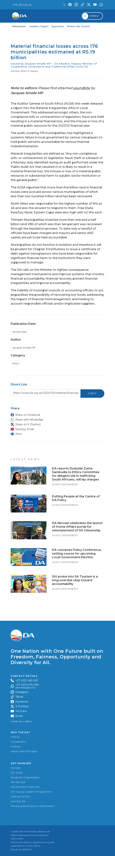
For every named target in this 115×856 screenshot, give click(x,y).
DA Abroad (18, 782)
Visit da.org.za (22, 4)
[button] (57, 415)
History (15, 737)
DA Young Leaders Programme (31, 791)
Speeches (57, 26)
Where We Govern (78, 26)
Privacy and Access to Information (32, 806)
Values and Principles (24, 751)
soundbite (81, 88)
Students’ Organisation (25, 777)
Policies (16, 746)
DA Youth (17, 772)
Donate (15, 767)
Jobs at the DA (20, 796)
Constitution (18, 741)
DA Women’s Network (25, 787)
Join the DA (18, 801)
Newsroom (19, 26)
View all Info (21, 722)
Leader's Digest (38, 26)
